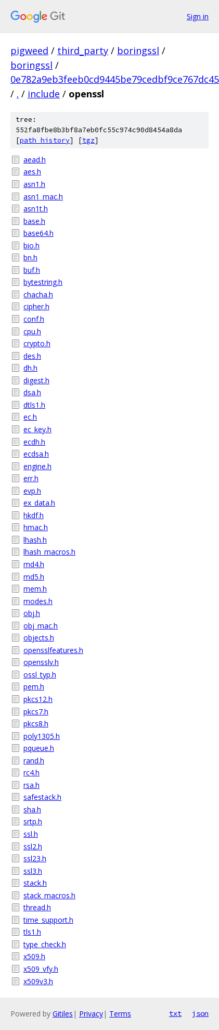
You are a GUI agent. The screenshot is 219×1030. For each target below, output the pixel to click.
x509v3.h (38, 981)
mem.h (35, 589)
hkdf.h (33, 515)
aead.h (34, 160)
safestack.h (42, 797)
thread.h (37, 907)
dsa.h (32, 392)
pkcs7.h (35, 712)
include (44, 93)
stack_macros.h (49, 895)
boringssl (138, 50)
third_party (82, 50)
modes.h (38, 601)
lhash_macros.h (49, 552)
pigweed (29, 50)
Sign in (198, 16)
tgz (88, 140)
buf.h (31, 270)
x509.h (34, 956)
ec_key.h (37, 429)
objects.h (38, 638)
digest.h (36, 380)
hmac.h (35, 527)
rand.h (33, 760)
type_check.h (44, 944)
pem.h (33, 687)
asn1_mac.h (43, 197)
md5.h (33, 577)
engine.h (37, 466)
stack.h (35, 883)
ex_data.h (39, 503)
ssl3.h (32, 871)
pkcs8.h (35, 723)
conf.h (33, 319)
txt (175, 1013)
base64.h (38, 233)
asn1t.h (35, 208)
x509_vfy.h (40, 969)
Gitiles (63, 1014)
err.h (30, 478)
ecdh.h (34, 442)
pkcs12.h (38, 699)
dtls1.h (34, 405)
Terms (120, 1014)
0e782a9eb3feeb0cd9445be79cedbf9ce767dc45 (114, 79)
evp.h (32, 491)
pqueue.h (38, 748)
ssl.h (30, 834)
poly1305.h (41, 736)
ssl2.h (32, 846)
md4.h (33, 564)
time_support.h (48, 920)
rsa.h (31, 785)
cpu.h (32, 331)
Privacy (91, 1014)
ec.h (30, 417)
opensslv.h (41, 662)
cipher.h (36, 306)
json (200, 1013)
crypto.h (36, 343)
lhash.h (35, 540)
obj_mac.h (40, 626)
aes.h (32, 172)
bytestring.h (42, 282)
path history (45, 140)
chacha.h (38, 294)
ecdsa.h (36, 454)
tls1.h (32, 932)
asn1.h (34, 184)
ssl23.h (34, 858)
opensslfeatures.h (53, 650)
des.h (32, 356)
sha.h (32, 809)
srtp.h (32, 821)
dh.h (30, 368)
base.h (34, 221)
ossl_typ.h (39, 675)
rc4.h (31, 772)
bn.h (30, 257)
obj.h (31, 613)
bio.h (31, 245)
